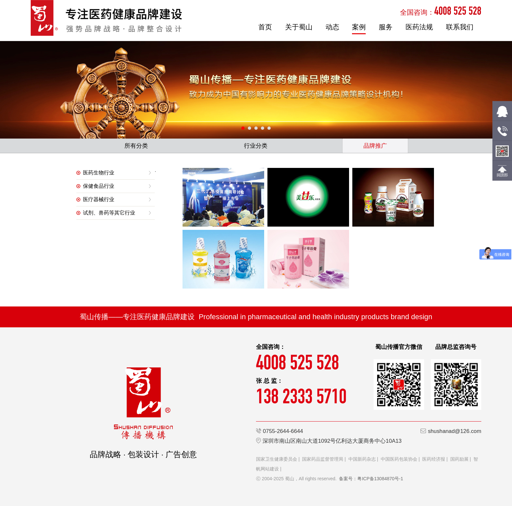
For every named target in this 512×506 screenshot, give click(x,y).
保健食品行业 (98, 186)
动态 (332, 27)
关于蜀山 (298, 27)
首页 (265, 27)
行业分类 (255, 145)
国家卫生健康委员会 (276, 459)
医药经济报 (433, 459)
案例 (359, 27)
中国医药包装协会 (399, 459)
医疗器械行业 (98, 199)
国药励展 (459, 459)
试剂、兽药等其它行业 (109, 213)
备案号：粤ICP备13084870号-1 (371, 478)
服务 (385, 27)
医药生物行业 (98, 172)
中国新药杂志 (362, 459)
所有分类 (136, 145)
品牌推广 (375, 145)
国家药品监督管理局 (322, 459)
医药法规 (419, 27)
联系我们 (459, 27)
